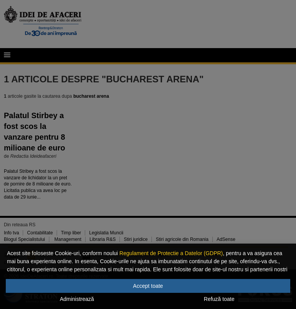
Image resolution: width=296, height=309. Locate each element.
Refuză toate (219, 299)
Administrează (77, 299)
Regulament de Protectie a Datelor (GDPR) (171, 253)
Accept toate (148, 286)
